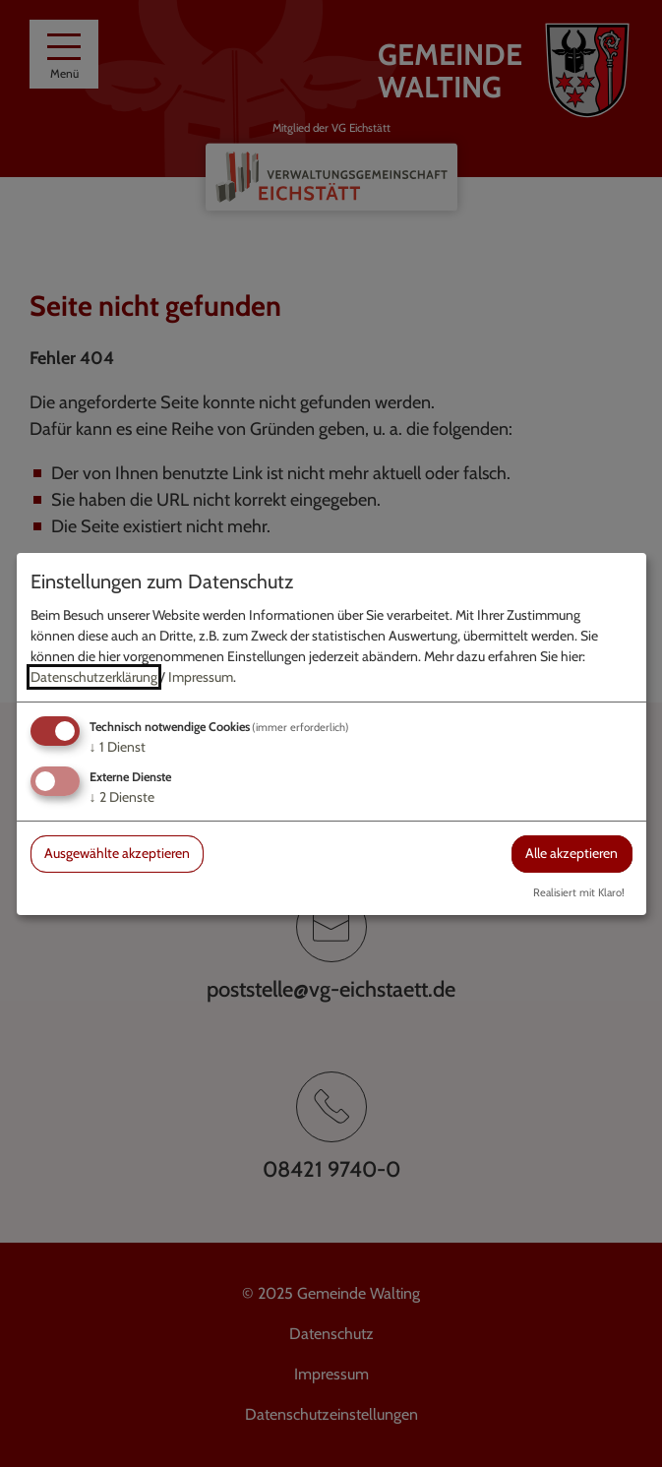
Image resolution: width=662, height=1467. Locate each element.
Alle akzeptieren (571, 853)
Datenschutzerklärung (93, 677)
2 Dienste (122, 797)
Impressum (200, 677)
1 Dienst (118, 747)
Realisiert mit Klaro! (579, 892)
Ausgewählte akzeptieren (117, 853)
